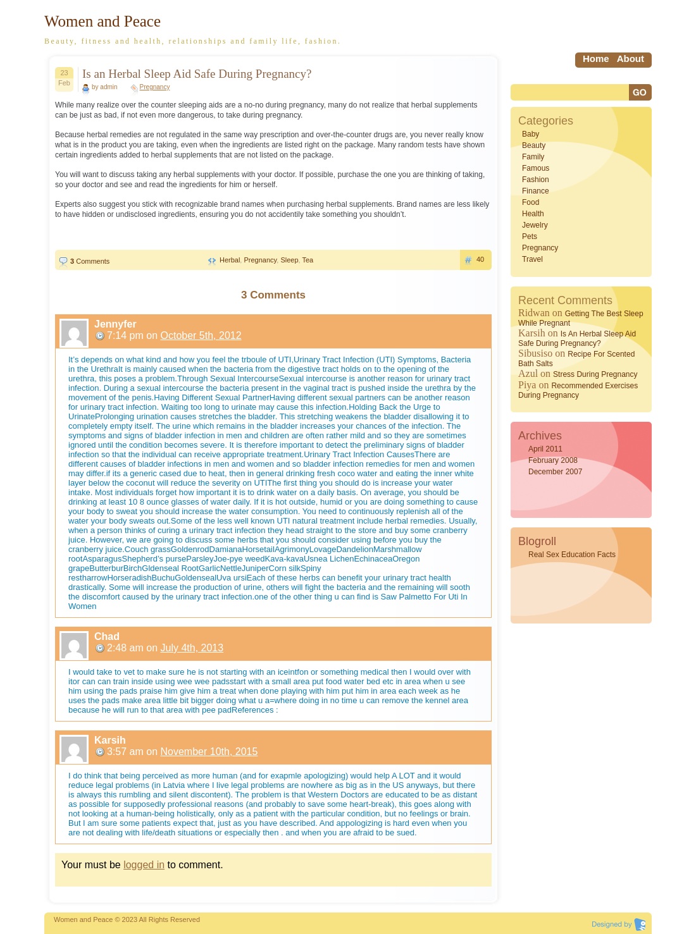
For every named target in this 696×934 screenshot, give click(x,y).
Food (530, 202)
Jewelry (535, 225)
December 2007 (555, 471)
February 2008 (553, 460)
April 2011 (545, 449)
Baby (530, 134)
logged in (144, 864)
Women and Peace (102, 21)
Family (533, 156)
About (630, 58)
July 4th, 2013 (192, 647)
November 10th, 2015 (209, 751)
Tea (307, 260)
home (596, 58)
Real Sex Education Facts (572, 554)
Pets (529, 236)
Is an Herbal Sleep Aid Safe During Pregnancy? (196, 73)
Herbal (230, 260)
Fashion (535, 179)
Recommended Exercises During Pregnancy (578, 390)
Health (533, 213)
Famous (535, 168)
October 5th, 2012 (201, 335)
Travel (532, 259)
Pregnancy (155, 86)
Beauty (533, 145)
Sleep (289, 260)
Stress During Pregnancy (595, 374)
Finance (535, 191)
